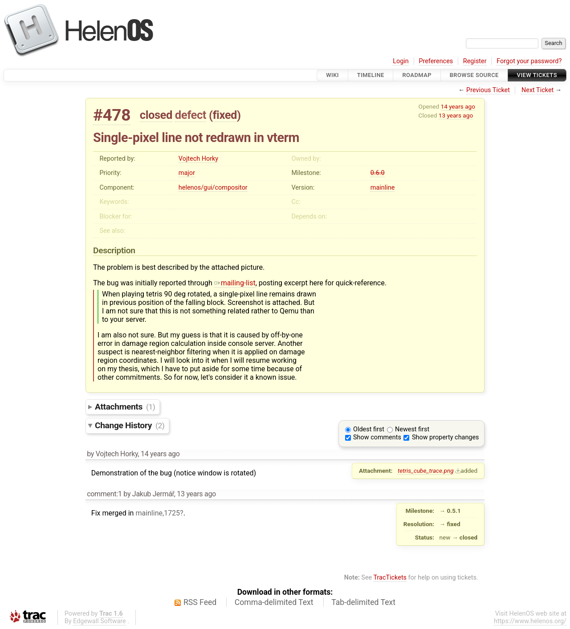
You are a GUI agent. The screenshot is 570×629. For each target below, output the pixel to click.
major (187, 173)
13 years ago (456, 115)
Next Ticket (537, 90)
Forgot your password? (529, 61)
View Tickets (537, 75)
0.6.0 (377, 173)
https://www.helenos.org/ (530, 621)
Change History (129, 425)
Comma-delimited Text (274, 602)
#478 (111, 115)
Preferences (436, 61)
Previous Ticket (488, 90)
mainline (382, 187)
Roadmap (417, 75)
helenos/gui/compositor (213, 187)
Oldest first (368, 429)
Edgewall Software (99, 621)
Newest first (412, 429)
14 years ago (458, 106)
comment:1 (104, 494)
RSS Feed (199, 602)
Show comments (377, 437)
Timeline (370, 75)
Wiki (332, 75)
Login (401, 61)
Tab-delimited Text (363, 602)
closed (156, 115)
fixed (224, 115)
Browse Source (474, 75)
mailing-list (235, 283)
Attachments (125, 407)
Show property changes (445, 437)
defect (190, 115)
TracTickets (390, 577)
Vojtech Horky (198, 158)
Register (475, 61)
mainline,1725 (157, 513)
